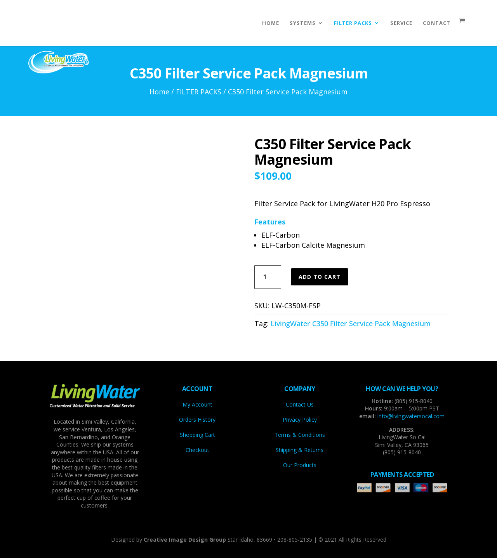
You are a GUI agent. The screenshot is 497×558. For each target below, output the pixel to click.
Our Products (299, 465)
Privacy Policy (300, 419)
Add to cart (320, 276)
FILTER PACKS (353, 22)
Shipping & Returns (299, 450)
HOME (270, 22)
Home (159, 91)
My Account (197, 404)
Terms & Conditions (300, 434)
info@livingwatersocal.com (411, 416)
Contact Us (300, 404)
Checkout (197, 450)
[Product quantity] (267, 277)
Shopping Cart (197, 434)
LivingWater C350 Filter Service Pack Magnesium (351, 323)
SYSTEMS (303, 22)
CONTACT (436, 22)
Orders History (197, 419)
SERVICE (401, 22)
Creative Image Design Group (185, 539)
